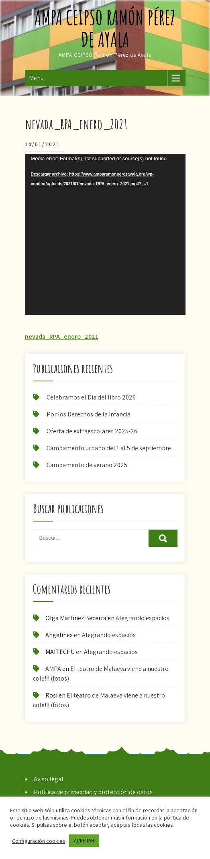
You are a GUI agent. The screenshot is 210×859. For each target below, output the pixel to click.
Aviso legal (48, 779)
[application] (105, 234)
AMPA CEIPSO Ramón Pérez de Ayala (105, 28)
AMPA (53, 668)
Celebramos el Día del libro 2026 (91, 397)
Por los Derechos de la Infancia (88, 414)
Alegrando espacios (142, 618)
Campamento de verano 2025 (87, 465)
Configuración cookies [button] (38, 841)
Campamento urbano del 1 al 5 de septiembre (109, 448)
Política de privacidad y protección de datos (93, 792)
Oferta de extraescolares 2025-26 (92, 431)
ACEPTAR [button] (84, 840)
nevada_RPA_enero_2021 (61, 336)
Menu (36, 78)
